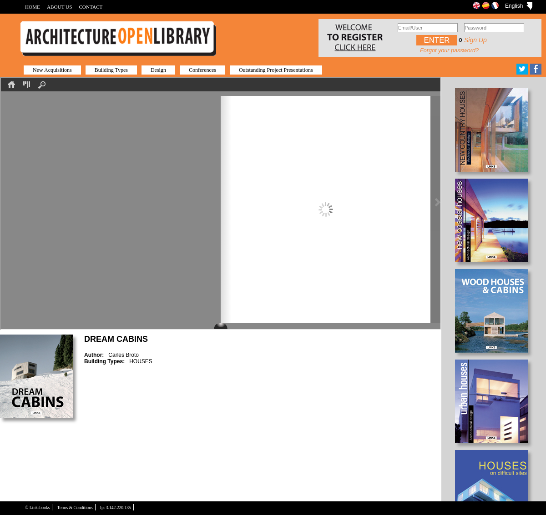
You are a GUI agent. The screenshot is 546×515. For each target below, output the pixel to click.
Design (158, 70)
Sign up (475, 40)
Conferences (202, 70)
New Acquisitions (52, 70)
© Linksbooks (37, 507)
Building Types (111, 70)
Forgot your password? (449, 50)
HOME (32, 7)
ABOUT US (59, 7)
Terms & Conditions (74, 507)
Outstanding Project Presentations (276, 70)
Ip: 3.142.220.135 (115, 507)
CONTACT (90, 7)
